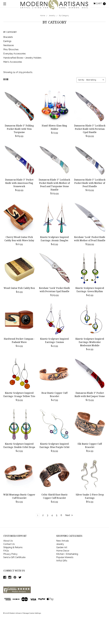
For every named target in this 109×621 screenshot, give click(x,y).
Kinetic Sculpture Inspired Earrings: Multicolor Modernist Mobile (89, 342)
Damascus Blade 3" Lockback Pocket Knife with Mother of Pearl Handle (90, 183)
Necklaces (8, 45)
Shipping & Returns (13, 547)
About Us (8, 540)
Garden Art (61, 547)
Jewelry (52, 15)
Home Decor (62, 550)
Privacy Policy (10, 554)
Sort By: (81, 80)
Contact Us (9, 544)
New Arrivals (62, 540)
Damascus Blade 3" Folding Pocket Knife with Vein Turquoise (19, 129)
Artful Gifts (61, 560)
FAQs (6, 550)
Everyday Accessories (14, 53)
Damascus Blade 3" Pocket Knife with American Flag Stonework (19, 183)
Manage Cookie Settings (32, 613)
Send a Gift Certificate (14, 557)
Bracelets (8, 37)
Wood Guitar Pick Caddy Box (19, 288)
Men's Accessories (12, 62)
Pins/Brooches (11, 49)
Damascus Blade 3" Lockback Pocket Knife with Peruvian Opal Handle (90, 129)
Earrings (7, 41)
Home (42, 15)
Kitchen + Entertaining (67, 554)
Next (69, 515)
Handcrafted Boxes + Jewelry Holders (22, 57)
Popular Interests (64, 557)
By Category (64, 15)
